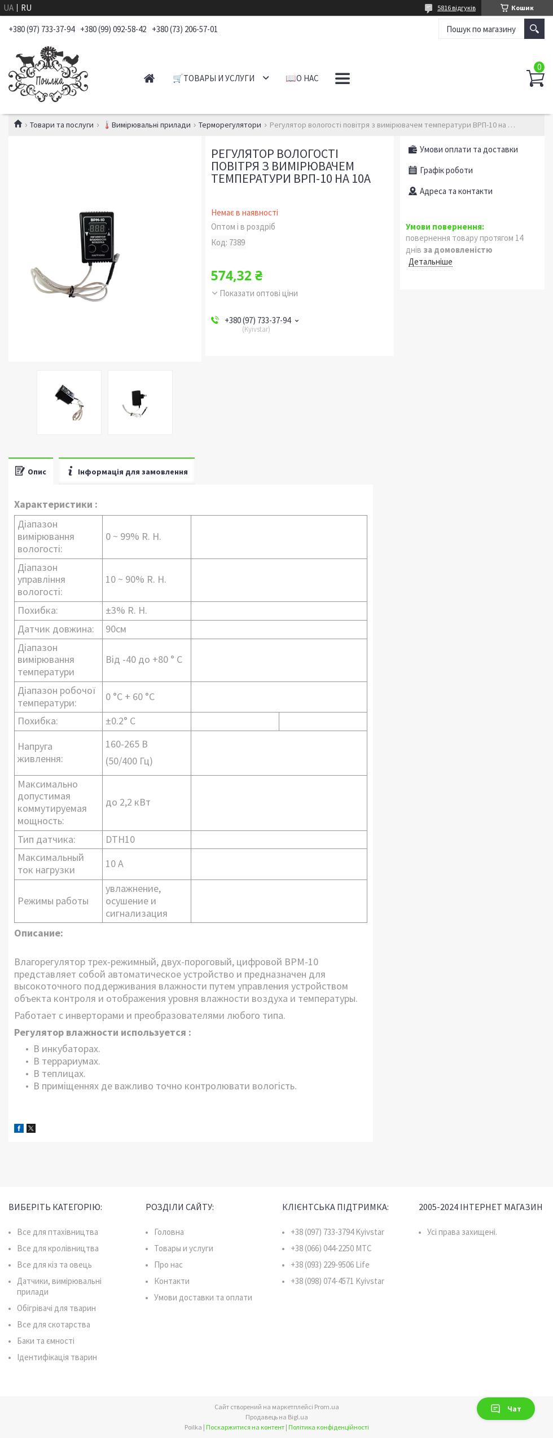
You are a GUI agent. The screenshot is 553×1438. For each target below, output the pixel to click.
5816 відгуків (456, 7)
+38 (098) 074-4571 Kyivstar (337, 1281)
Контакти (172, 1281)
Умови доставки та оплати (203, 1297)
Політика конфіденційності (328, 1427)
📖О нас (302, 78)
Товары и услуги (183, 1248)
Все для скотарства (53, 1324)
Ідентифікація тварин (57, 1357)
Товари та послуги (62, 125)
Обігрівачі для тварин (56, 1308)
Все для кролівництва (58, 1248)
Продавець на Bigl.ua (276, 1417)
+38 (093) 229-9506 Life (330, 1264)
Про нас (168, 1264)
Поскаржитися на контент (245, 1427)
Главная (149, 78)
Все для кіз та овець (54, 1264)
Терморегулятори (230, 125)
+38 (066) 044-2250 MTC (331, 1248)
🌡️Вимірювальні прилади (146, 125)
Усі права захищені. (462, 1231)
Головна (169, 1231)
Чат (505, 1409)
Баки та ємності (45, 1340)
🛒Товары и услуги (213, 78)
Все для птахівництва (57, 1231)
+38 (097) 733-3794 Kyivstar (337, 1231)
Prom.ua (326, 1406)
